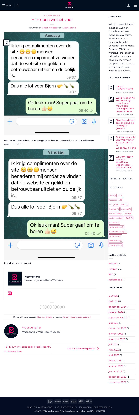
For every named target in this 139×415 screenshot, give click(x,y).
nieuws (73, 317)
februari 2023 (116, 366)
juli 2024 (113, 323)
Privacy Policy (69, 407)
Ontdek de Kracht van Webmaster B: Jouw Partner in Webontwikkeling (126, 142)
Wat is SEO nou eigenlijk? (83, 348)
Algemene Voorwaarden (40, 407)
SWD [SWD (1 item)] (129, 218)
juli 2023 (113, 344)
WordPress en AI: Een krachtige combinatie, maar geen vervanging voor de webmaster (125, 105)
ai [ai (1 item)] (120, 195)
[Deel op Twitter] (47, 307)
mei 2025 (114, 301)
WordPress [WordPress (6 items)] (115, 245)
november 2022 (117, 382)
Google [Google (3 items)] (113, 204)
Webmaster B (69, 28)
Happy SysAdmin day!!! (124, 87)
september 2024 (118, 317)
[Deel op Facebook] (42, 307)
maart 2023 (115, 360)
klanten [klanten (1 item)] (114, 209)
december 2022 (117, 377)
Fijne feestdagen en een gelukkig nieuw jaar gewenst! (125, 124)
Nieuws (56, 15)
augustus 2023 (117, 339)
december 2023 (117, 328)
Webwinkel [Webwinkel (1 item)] (115, 241)
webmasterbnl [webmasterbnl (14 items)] (117, 232)
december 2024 (117, 306)
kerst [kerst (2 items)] (124, 204)
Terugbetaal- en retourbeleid (95, 407)
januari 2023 (115, 371)
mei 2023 (114, 350)
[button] (7, 5)
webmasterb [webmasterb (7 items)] (116, 227)
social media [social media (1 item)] (116, 218)
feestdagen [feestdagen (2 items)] (115, 200)
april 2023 (114, 355)
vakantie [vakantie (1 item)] (114, 222)
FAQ (57, 407)
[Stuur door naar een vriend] (52, 307)
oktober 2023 (116, 333)
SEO (111, 274)
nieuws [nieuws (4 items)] (126, 209)
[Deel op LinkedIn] (62, 307)
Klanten (48, 15)
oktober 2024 (116, 312)
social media (115, 279)
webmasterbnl (84, 317)
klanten (65, 317)
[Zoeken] (18, 5)
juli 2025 (113, 296)
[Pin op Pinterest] (57, 307)
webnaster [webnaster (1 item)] (115, 236)
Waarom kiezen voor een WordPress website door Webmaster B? (124, 162)
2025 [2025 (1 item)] (112, 195)
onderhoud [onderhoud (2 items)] (115, 213)
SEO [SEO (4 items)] (128, 213)
